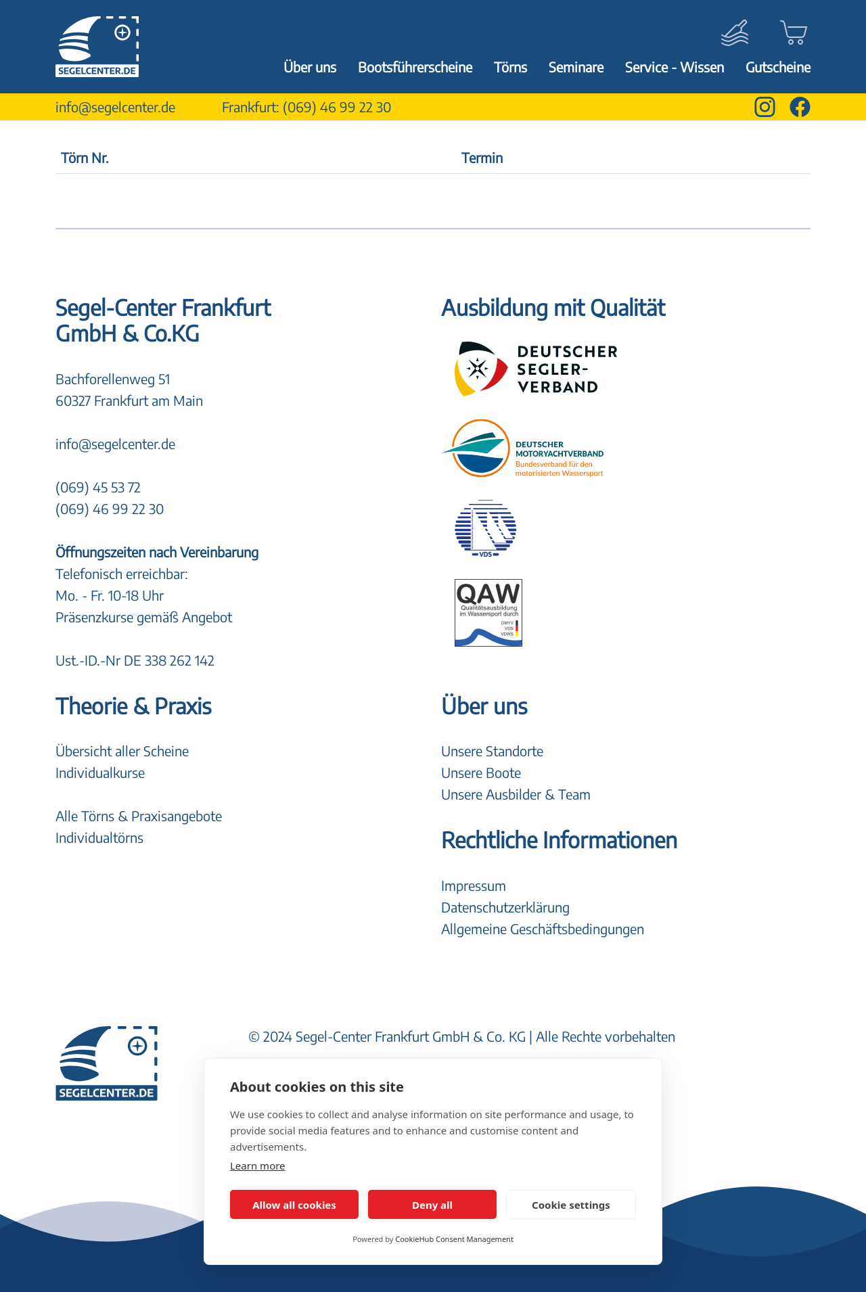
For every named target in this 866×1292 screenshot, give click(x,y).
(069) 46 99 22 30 (337, 106)
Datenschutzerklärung (505, 906)
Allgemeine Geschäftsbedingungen (542, 928)
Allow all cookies (294, 1205)
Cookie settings (571, 1205)
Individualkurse (100, 772)
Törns (510, 66)
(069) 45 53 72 (98, 486)
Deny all (432, 1205)
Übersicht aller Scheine (122, 750)
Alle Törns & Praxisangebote (138, 815)
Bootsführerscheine (415, 66)
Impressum (473, 885)
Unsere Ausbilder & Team (516, 793)
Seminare (576, 66)
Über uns (309, 66)
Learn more (258, 1165)
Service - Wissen (674, 66)
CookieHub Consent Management (454, 1239)
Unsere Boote (481, 772)
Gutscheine (778, 66)
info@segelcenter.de (115, 106)
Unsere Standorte (492, 750)
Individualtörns (99, 837)
